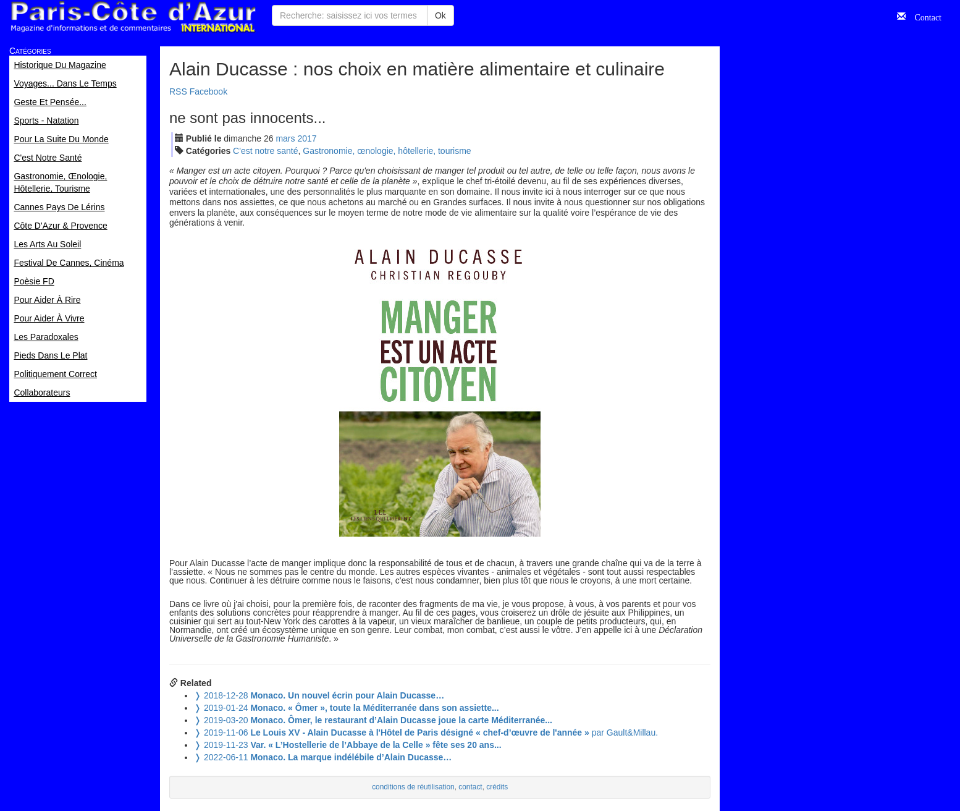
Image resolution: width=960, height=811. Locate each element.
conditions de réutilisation (413, 787)
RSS (178, 91)
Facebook (208, 91)
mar (285, 138)
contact (470, 787)
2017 (306, 138)
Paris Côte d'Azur (132, 17)
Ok (440, 15)
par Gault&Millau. (426, 732)
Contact (923, 16)
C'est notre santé (265, 151)
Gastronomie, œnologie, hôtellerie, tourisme (387, 151)
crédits (497, 787)
